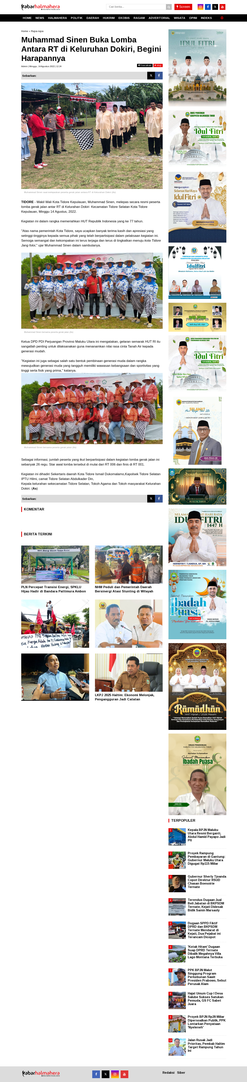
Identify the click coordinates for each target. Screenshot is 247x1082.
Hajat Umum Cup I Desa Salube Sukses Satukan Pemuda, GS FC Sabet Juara (205, 999)
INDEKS (206, 17)
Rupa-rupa (37, 31)
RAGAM (139, 17)
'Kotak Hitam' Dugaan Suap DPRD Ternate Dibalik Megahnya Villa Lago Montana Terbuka (205, 952)
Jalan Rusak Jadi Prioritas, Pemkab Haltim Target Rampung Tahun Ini (206, 1045)
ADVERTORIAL (159, 17)
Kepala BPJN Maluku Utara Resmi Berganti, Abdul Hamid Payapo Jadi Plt (206, 835)
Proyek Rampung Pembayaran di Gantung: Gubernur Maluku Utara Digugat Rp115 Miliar (206, 858)
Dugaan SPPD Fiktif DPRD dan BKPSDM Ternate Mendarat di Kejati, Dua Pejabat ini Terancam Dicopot (204, 930)
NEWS (40, 17)
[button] (222, 16)
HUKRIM (109, 17)
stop (158, 65)
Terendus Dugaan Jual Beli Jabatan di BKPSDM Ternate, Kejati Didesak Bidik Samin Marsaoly (206, 905)
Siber (181, 1072)
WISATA (179, 17)
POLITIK (77, 17)
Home (24, 31)
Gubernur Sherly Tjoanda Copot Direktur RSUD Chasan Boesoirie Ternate (207, 882)
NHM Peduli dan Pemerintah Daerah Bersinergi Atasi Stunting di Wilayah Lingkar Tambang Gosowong (124, 591)
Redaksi (168, 1072)
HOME (27, 17)
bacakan (144, 65)
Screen (183, 7)
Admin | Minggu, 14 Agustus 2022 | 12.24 (41, 66)
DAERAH (92, 17)
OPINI (193, 17)
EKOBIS (124, 17)
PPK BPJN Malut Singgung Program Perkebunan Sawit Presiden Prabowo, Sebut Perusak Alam (207, 977)
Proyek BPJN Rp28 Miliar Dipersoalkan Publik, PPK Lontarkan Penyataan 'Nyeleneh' (207, 1022)
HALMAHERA (57, 17)
